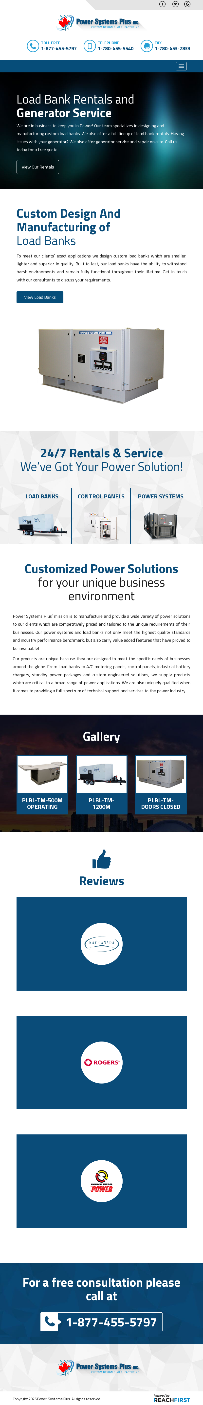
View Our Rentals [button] (38, 167)
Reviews (101, 880)
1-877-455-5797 (99, 1321)
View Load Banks (40, 297)
